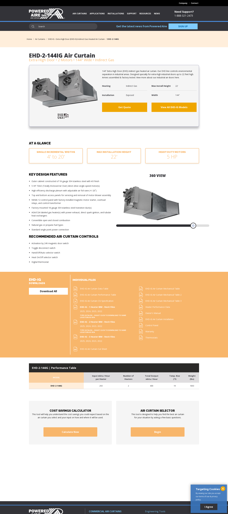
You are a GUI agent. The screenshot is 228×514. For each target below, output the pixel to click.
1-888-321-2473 (183, 15)
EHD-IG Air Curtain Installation (159, 319)
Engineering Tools (155, 511)
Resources (145, 13)
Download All (48, 291)
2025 (82, 311)
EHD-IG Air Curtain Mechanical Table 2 (163, 294)
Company (183, 3)
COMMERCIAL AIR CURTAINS (105, 511)
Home (29, 39)
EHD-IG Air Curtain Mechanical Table (162, 288)
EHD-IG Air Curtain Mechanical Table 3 (163, 300)
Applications (97, 13)
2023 (94, 311)
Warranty (149, 331)
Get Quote (124, 107)
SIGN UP (183, 26)
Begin (157, 432)
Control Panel (151, 325)
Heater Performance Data (157, 307)
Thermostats (151, 337)
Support (132, 13)
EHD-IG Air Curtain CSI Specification (96, 300)
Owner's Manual (153, 313)
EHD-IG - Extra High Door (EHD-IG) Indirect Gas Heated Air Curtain (76, 39)
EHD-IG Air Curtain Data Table (94, 288)
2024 (88, 311)
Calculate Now (70, 432)
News (157, 13)
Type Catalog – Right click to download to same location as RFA (103, 316)
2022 (99, 311)
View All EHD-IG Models (174, 107)
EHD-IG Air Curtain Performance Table (98, 294)
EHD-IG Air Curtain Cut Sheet (93, 349)
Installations (116, 13)
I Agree (209, 506)
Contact (194, 3)
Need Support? (184, 11)
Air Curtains (80, 13)
